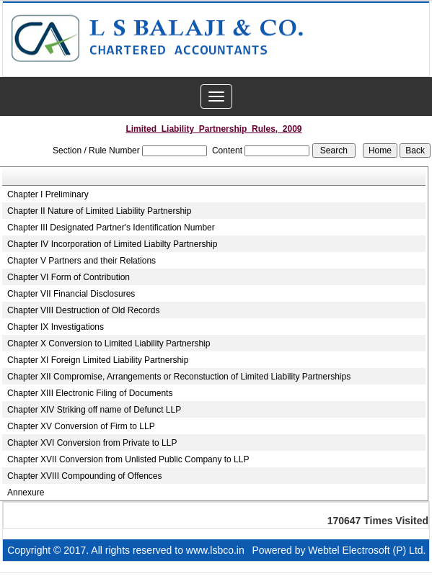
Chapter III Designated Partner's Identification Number (111, 228)
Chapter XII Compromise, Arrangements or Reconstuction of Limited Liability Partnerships (179, 377)
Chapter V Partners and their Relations (81, 261)
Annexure (25, 493)
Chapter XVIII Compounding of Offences (84, 476)
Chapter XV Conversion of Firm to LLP (81, 426)
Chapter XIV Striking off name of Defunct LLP (94, 410)
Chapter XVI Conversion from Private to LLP (92, 443)
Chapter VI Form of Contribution (68, 277)
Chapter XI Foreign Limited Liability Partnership (97, 360)
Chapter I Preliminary (48, 194)
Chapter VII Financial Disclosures (71, 294)
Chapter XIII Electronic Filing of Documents (89, 393)
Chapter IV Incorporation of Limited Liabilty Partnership (112, 244)
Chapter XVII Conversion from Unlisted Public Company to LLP (128, 459)
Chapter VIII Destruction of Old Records (83, 310)
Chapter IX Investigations (55, 327)
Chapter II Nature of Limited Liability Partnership (99, 211)
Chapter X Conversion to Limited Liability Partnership (108, 343)
